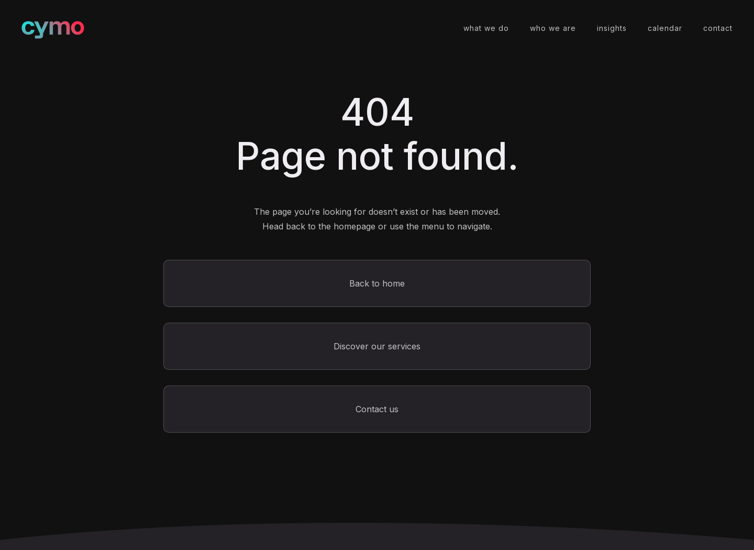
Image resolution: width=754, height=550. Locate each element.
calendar (665, 28)
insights (612, 28)
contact (718, 28)
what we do (486, 28)
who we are (553, 28)
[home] (52, 28)
